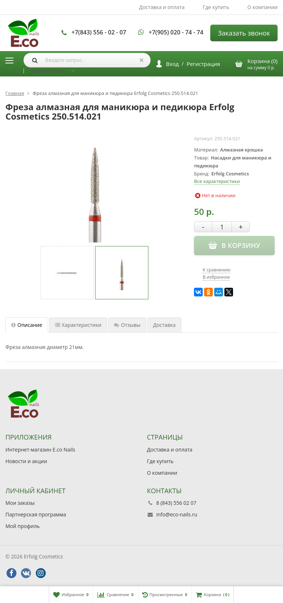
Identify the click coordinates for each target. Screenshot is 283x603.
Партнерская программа (35, 514)
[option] (67, 272)
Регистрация (203, 63)
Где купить (216, 7)
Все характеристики (217, 181)
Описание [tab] (26, 324)
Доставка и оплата (162, 7)
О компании (262, 7)
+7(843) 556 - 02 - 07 (99, 32)
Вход (172, 63)
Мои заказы (20, 502)
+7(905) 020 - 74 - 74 (176, 32)
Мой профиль (22, 526)
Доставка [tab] (164, 324)
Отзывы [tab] (127, 324)
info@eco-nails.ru (176, 514)
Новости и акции (26, 461)
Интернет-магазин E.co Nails (40, 449)
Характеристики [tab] (78, 324)
